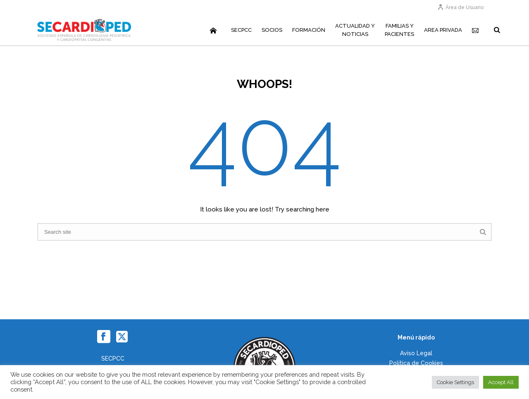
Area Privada (443, 30)
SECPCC (241, 30)
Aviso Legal (416, 353)
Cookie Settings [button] (455, 382)
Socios (272, 30)
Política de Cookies (416, 363)
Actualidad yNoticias (355, 30)
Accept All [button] (501, 382)
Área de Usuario (460, 7)
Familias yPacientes (399, 30)
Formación (308, 30)
